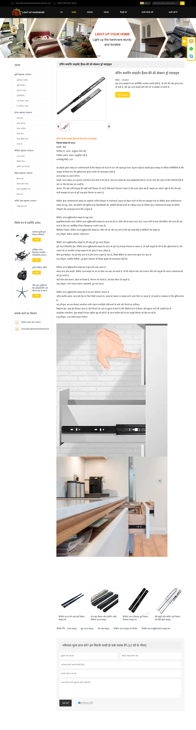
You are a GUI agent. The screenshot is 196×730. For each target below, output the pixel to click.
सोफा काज (20, 134)
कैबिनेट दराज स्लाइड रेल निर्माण (126, 634)
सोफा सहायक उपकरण (23, 112)
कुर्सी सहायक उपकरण (23, 74)
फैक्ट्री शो (123, 12)
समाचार (90, 12)
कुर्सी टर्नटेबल (21, 85)
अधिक (36, 240)
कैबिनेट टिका (21, 161)
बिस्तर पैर (20, 194)
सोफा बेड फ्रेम (21, 123)
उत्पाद (74, 12)
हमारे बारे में (173, 12)
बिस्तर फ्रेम (20, 179)
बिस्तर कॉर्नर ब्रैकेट (23, 184)
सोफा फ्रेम (20, 118)
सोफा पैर (19, 144)
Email (122, 95)
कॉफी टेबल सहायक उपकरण (25, 201)
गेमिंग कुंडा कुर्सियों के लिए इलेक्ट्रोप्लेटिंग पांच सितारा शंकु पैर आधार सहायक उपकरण (40, 289)
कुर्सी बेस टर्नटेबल (22, 80)
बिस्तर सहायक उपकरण (23, 173)
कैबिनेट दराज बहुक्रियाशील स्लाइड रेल (156, 634)
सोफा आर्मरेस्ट (21, 128)
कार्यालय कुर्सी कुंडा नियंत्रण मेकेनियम (39, 233)
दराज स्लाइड (52, 56)
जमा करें (65, 708)
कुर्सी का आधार (21, 90)
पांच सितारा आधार (23, 101)
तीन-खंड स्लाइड (103, 634)
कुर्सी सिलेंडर (21, 96)
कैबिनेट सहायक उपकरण (34, 56)
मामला (106, 12)
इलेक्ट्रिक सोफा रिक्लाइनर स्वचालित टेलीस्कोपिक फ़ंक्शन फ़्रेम (39, 253)
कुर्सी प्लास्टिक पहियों (39, 268)
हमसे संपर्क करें (147, 12)
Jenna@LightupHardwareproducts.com (33, 3)
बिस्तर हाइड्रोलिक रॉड (23, 189)
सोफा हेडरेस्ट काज (22, 139)
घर (61, 12)
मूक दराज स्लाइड (87, 634)
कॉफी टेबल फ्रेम (22, 206)
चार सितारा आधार (22, 106)
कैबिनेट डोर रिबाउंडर (23, 167)
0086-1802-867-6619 (67, 3)
